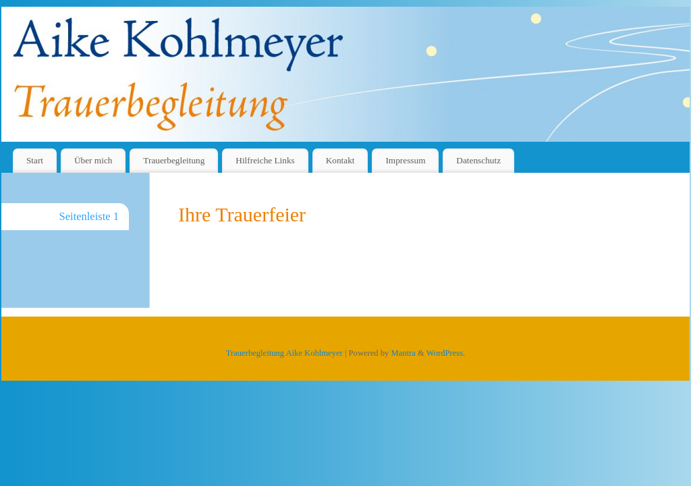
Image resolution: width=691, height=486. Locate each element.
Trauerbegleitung (173, 160)
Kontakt (340, 160)
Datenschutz (478, 160)
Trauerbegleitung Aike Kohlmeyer (284, 353)
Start (34, 160)
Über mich (93, 160)
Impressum (405, 160)
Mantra (403, 353)
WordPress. (445, 353)
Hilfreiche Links (265, 160)
